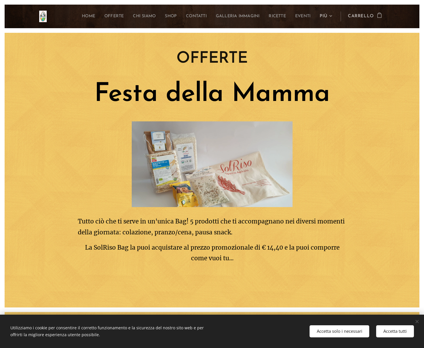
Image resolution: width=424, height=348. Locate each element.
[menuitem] (68, 16)
